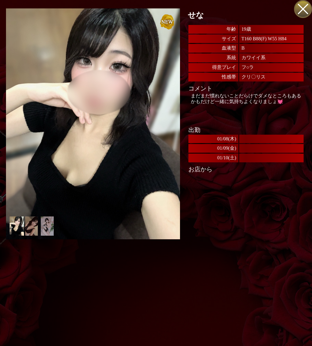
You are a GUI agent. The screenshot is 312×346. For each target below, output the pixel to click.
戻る (303, 9)
